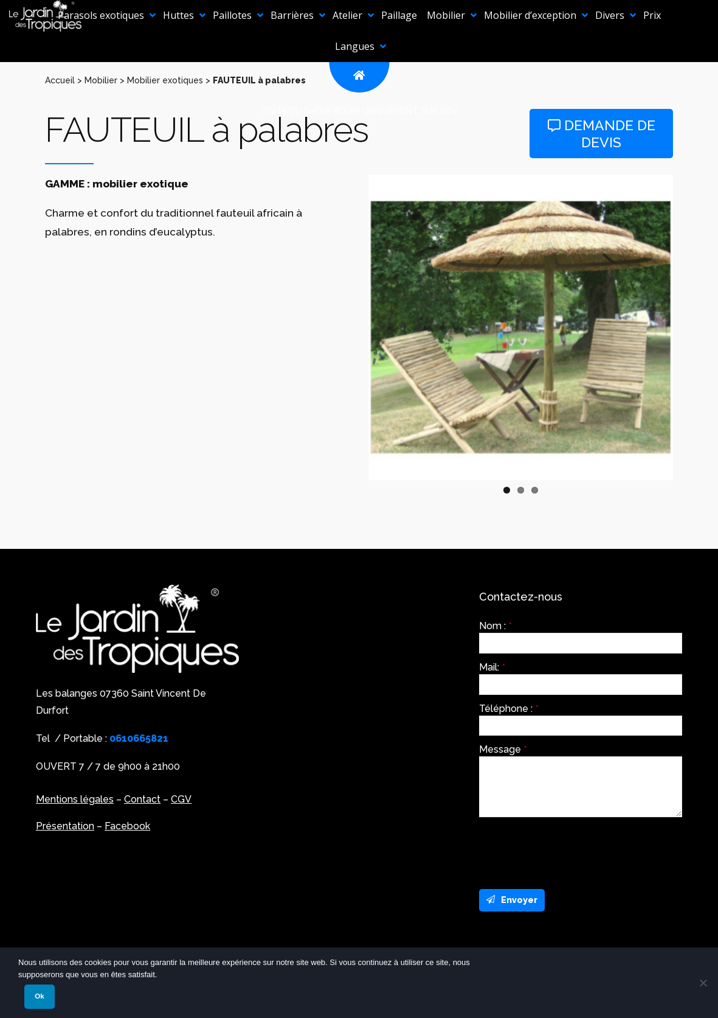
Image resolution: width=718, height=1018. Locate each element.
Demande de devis (601, 133)
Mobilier (101, 80)
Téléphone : (509, 709)
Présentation (65, 826)
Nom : (495, 626)
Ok (39, 996)
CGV (181, 799)
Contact (142, 799)
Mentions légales (75, 799)
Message (503, 750)
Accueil (60, 80)
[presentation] (571, 850)
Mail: (492, 667)
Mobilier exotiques (165, 80)
